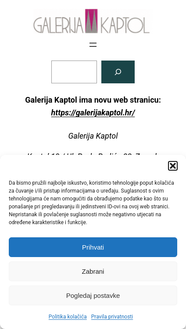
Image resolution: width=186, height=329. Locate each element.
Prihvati (93, 247)
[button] (172, 165)
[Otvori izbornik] (93, 44)
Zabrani (93, 271)
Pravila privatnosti (112, 317)
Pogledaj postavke (93, 295)
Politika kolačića (68, 317)
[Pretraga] (118, 72)
